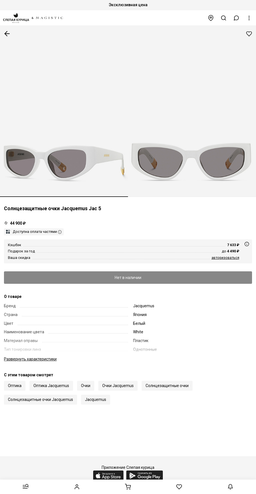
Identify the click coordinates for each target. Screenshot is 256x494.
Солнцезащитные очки (167, 385)
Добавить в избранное (249, 34)
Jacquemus (95, 399)
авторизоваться (225, 257)
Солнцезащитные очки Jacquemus (40, 399)
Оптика (15, 385)
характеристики (30, 359)
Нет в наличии (128, 277)
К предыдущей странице (7, 34)
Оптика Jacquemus (51, 385)
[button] (236, 18)
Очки (85, 385)
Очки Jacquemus (118, 385)
